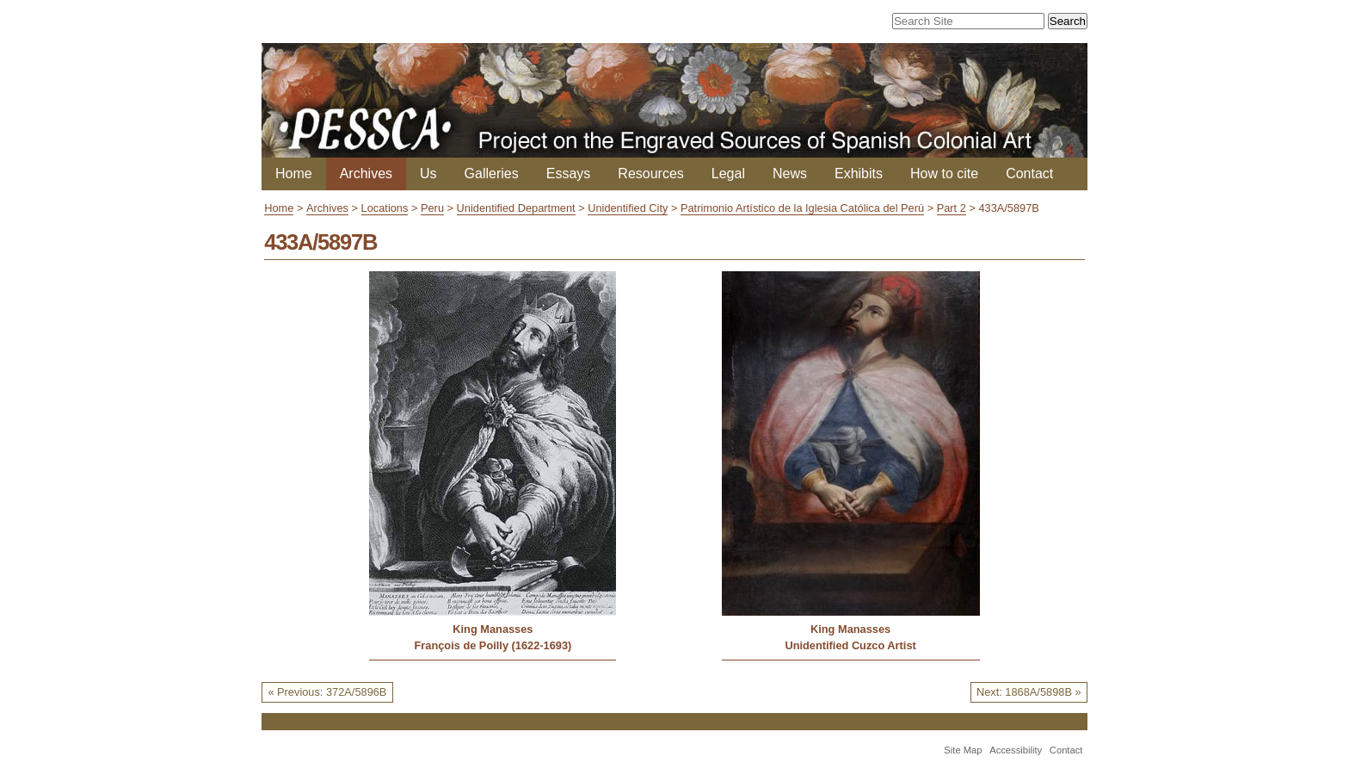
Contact (1029, 173)
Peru (432, 208)
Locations (385, 208)
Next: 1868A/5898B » (1028, 691)
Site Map (963, 750)
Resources (650, 173)
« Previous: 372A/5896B (327, 691)
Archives (366, 173)
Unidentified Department (516, 208)
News (790, 173)
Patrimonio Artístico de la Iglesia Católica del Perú (802, 208)
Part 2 (951, 208)
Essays (568, 173)
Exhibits (859, 173)
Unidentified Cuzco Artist (850, 645)
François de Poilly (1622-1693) (492, 645)
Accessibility (1015, 750)
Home (293, 173)
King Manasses (493, 629)
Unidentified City (628, 208)
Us (428, 173)
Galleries (492, 173)
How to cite (944, 173)
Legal (728, 173)
